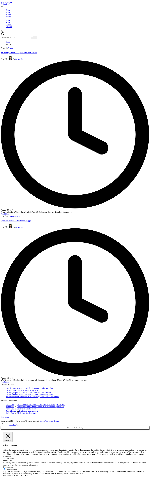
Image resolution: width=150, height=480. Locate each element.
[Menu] (2, 6)
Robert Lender (11, 411)
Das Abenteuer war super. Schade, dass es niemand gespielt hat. (29, 388)
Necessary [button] (7, 456)
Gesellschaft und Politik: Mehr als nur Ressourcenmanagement (29, 395)
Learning (11, 216)
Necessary (10, 459)
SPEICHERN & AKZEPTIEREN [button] (15, 476)
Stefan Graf (5, 4)
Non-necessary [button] (8, 467)
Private (10, 48)
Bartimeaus (10, 407)
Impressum (5, 417)
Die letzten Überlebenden (26, 409)
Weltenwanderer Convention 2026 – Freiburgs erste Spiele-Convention (32, 397)
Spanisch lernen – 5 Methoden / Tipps (16, 221)
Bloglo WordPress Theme (49, 421)
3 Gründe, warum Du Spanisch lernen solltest (19, 53)
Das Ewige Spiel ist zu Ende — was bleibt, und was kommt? (28, 392)
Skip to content (6, 2)
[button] (32, 38)
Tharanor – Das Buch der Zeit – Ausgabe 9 (22, 390)
